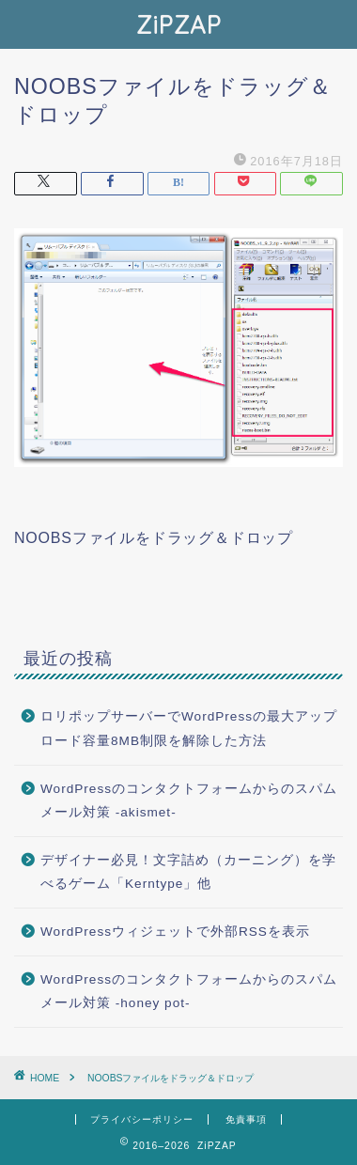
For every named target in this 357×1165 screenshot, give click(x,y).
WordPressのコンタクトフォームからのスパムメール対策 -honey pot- (188, 991)
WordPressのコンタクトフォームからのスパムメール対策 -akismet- (188, 801)
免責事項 (246, 1119)
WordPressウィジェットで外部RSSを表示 (175, 931)
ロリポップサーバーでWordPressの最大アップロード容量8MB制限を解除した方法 (188, 728)
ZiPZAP (179, 24)
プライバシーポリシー (142, 1119)
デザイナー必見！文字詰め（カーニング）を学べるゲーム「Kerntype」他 (188, 872)
